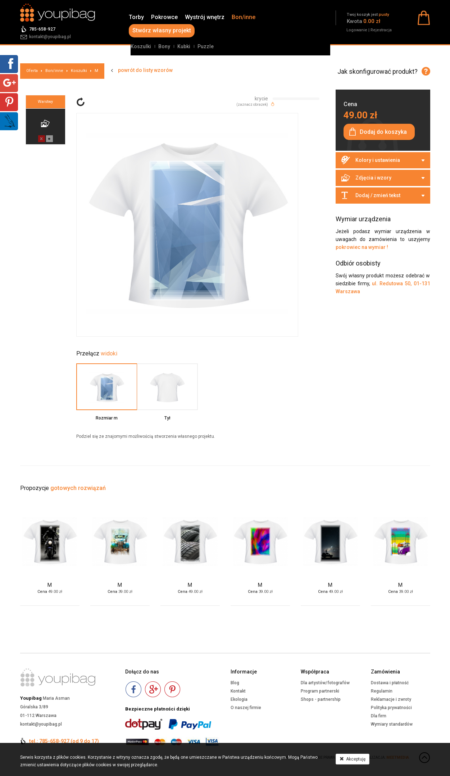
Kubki (183, 46)
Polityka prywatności (391, 707)
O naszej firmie (246, 707)
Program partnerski (320, 691)
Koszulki (141, 46)
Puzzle (205, 46)
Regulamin (381, 691)
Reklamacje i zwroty (391, 699)
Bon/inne (243, 17)
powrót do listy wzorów (145, 70)
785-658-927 (42, 29)
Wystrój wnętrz (204, 17)
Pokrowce (164, 17)
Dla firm (378, 715)
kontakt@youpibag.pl (50, 36)
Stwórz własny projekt (161, 30)
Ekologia (239, 699)
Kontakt (238, 691)
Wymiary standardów (392, 724)
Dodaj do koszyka (383, 131)
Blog (235, 682)
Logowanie (356, 30)
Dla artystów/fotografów (325, 682)
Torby (136, 17)
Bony (164, 46)
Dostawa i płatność (390, 682)
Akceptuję (352, 759)
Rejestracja (381, 30)
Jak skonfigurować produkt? (377, 71)
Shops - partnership (321, 699)
